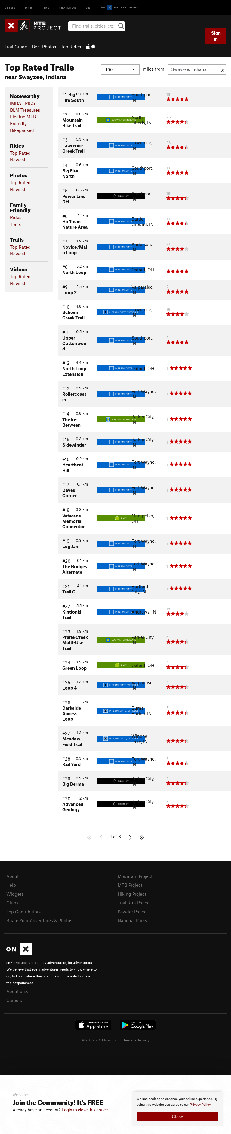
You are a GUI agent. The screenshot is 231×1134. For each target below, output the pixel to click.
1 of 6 (115, 836)
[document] (177, 1108)
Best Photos (44, 46)
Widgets (14, 894)
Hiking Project (132, 894)
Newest (17, 159)
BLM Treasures (25, 110)
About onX (17, 991)
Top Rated (20, 153)
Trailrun (68, 7)
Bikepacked (22, 130)
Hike (46, 7)
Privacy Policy (200, 1105)
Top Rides (71, 46)
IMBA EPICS (22, 103)
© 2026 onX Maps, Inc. (100, 1040)
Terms (128, 1040)
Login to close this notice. (85, 1110)
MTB (28, 7)
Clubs (12, 902)
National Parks (132, 920)
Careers (14, 1000)
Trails (15, 224)
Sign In (216, 36)
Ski (89, 7)
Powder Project (133, 911)
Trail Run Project (134, 902)
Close (177, 1116)
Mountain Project (135, 876)
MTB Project (130, 885)
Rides (15, 217)
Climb (10, 7)
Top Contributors (23, 911)
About (12, 876)
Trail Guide (16, 46)
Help (11, 885)
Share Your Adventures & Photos (39, 920)
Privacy (143, 1040)
